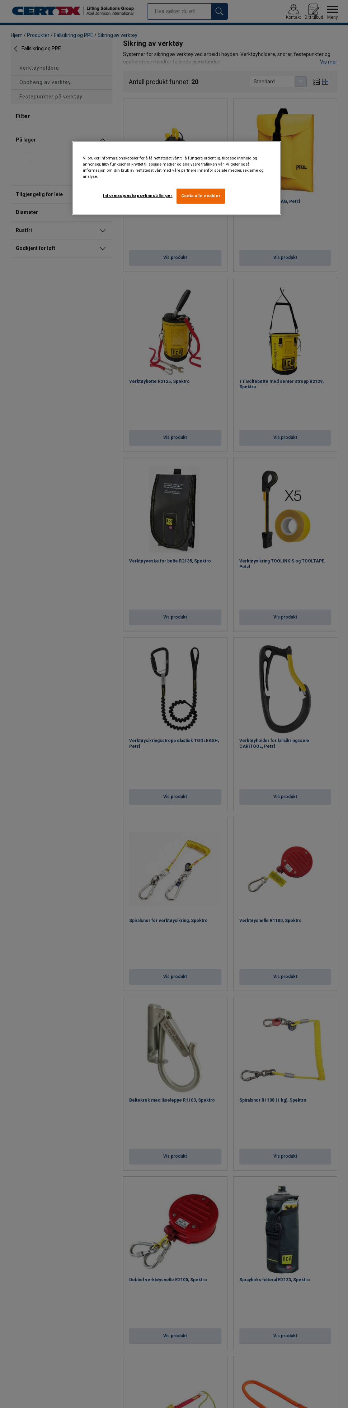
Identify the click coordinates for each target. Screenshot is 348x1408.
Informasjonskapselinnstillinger (138, 195)
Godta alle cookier (200, 195)
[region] (176, 178)
